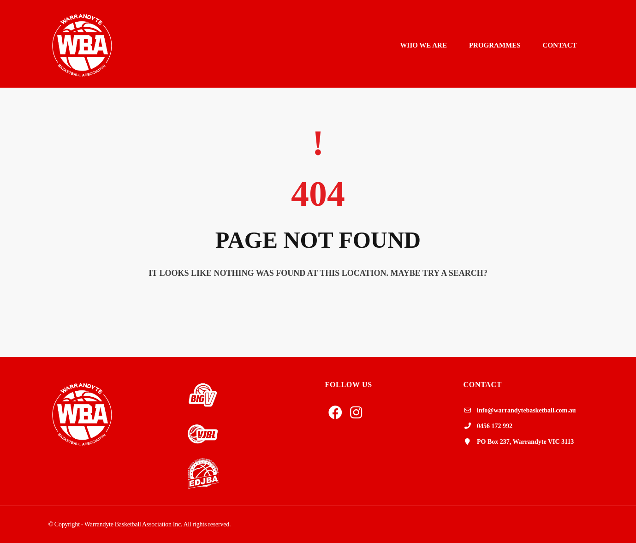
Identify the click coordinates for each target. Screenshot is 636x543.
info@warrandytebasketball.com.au (526, 410)
